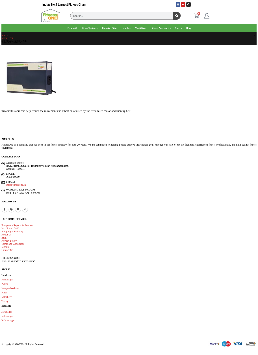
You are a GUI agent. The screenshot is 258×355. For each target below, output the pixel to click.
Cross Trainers (89, 28)
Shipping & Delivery (12, 231)
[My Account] (206, 16)
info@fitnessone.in (16, 184)
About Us (6, 234)
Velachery (6, 296)
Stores (178, 28)
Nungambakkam (10, 288)
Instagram (25, 209)
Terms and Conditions (12, 243)
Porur (4, 292)
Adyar (4, 283)
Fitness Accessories (161, 28)
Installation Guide (10, 228)
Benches (126, 28)
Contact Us (7, 249)
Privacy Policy (9, 240)
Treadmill (72, 28)
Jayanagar (6, 311)
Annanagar (7, 279)
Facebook (4, 209)
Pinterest (11, 209)
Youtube (18, 209)
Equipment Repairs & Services (17, 225)
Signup (5, 246)
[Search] (177, 16)
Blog (188, 28)
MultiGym (140, 28)
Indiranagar (7, 316)
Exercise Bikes (109, 28)
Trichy (4, 301)
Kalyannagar (8, 320)
